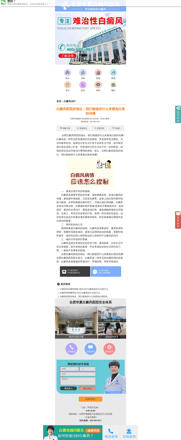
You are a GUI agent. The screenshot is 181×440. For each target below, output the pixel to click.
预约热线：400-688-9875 (90, 122)
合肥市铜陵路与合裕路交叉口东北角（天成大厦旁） (90, 119)
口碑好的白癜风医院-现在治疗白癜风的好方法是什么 (83, 289)
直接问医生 (90, 399)
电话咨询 (111, 432)
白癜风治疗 (70, 101)
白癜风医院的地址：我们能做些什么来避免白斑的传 (83, 296)
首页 (58, 101)
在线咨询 (129, 432)
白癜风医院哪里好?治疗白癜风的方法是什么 (79, 293)
